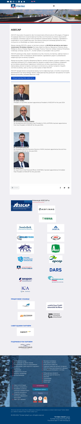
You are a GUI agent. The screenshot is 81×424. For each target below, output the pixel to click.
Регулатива (17, 370)
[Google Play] (24, 2)
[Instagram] (13, 2)
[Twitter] (16, 2)
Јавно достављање (20, 399)
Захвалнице (47, 380)
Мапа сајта (46, 382)
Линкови (46, 376)
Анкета (40, 393)
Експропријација (19, 375)
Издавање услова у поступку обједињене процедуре (20, 395)
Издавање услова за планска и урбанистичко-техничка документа (21, 390)
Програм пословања (49, 361)
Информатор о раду (20, 361)
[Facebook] (11, 2)
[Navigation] (54, 6)
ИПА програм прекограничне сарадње (55, 368)
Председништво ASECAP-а (23, 78)
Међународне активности (51, 375)
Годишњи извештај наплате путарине (55, 366)
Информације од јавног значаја (23, 363)
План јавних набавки (49, 363)
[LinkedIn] (19, 2)
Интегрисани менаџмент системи (53, 370)
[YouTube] (8, 2)
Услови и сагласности (20, 387)
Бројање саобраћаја (20, 373)
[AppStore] (21, 2)
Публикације (47, 378)
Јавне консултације (20, 385)
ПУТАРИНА (40, 385)
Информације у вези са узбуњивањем (25, 364)
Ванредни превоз (40, 389)
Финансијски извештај (50, 364)
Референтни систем (20, 371)
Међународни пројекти (50, 373)
